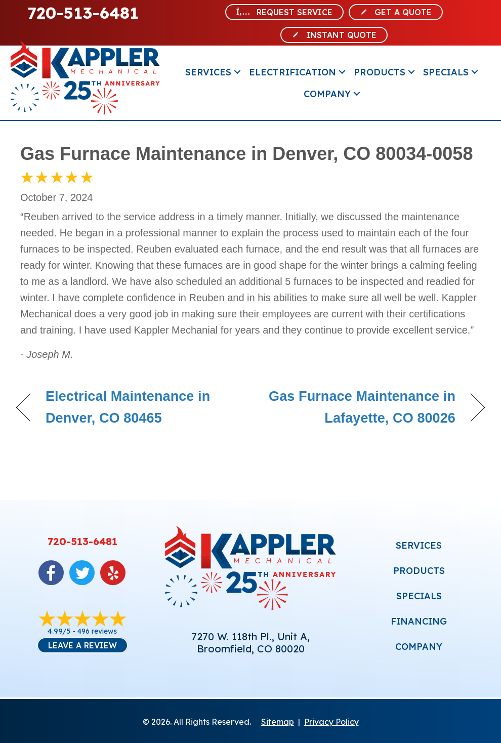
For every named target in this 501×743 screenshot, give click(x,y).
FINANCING (419, 621)
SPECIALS (419, 596)
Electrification (292, 72)
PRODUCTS (419, 570)
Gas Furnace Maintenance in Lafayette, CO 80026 (359, 407)
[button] (237, 72)
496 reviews (97, 631)
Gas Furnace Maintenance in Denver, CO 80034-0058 (246, 153)
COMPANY (418, 646)
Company (327, 94)
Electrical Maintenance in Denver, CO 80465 (128, 407)
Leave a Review (82, 645)
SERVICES (419, 545)
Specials (446, 72)
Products (379, 72)
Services (208, 72)
